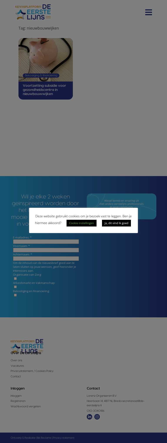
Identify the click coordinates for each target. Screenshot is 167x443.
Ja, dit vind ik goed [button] (116, 223)
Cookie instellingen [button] (81, 223)
